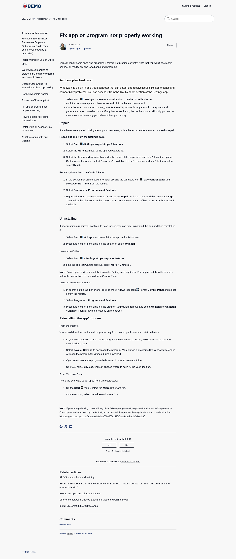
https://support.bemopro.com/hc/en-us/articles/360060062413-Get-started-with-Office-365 (103, 416)
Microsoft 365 (43, 19)
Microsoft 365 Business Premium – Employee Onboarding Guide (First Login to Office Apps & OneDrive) (35, 46)
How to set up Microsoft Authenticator (35, 118)
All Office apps (60, 19)
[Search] (189, 18)
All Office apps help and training (35, 139)
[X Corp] (65, 426)
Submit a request (191, 5)
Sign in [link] (207, 5)
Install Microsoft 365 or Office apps (38, 61)
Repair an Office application (37, 100)
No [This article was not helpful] (126, 445)
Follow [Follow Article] (170, 45)
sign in (70, 533)
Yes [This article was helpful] (109, 445)
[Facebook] (61, 426)
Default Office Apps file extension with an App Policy (37, 85)
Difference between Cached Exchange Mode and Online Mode (94, 499)
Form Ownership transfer (35, 93)
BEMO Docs (28, 19)
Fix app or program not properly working (34, 108)
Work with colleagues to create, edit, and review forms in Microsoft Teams (38, 73)
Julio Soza (74, 44)
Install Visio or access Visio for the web (37, 128)
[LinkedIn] (70, 426)
